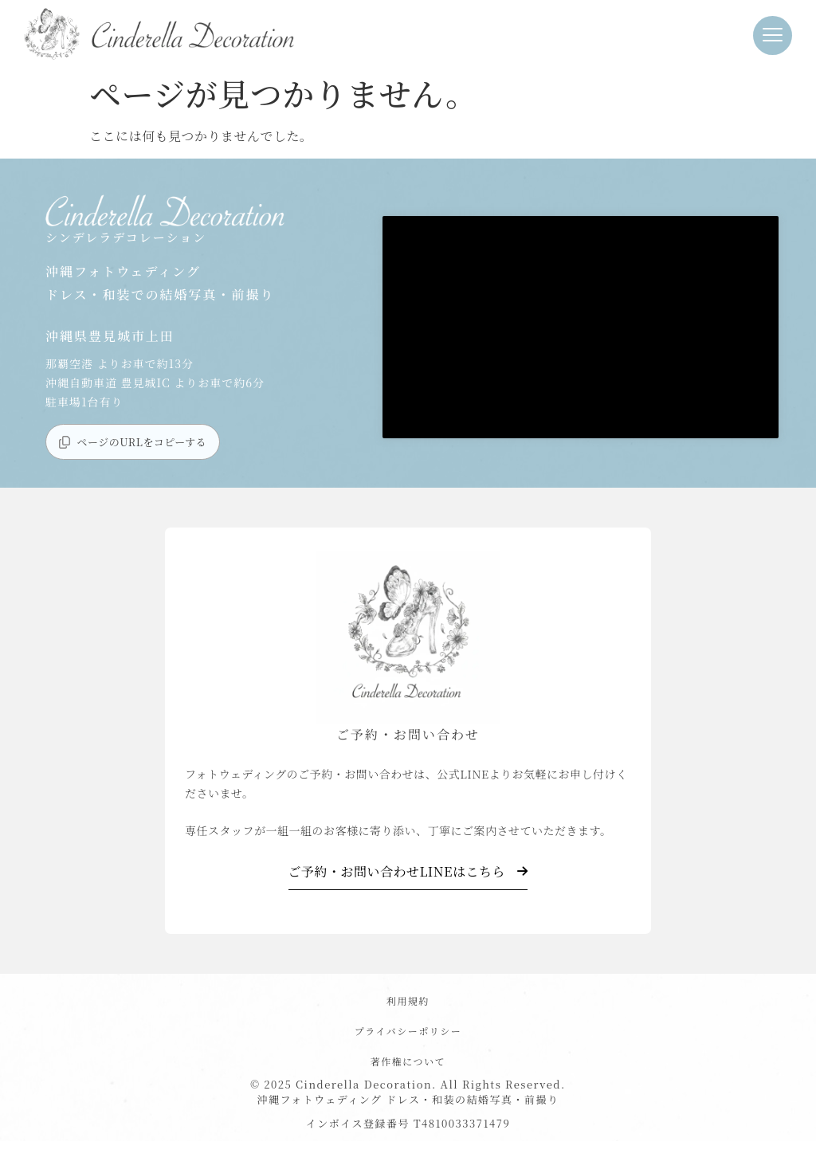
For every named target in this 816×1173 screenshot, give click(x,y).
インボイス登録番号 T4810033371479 (408, 1123)
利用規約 (408, 1000)
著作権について (408, 1061)
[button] (772, 35)
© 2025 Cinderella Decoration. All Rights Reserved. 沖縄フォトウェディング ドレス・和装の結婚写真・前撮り (407, 1092)
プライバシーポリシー (408, 1031)
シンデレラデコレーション (125, 237)
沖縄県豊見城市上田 (110, 336)
